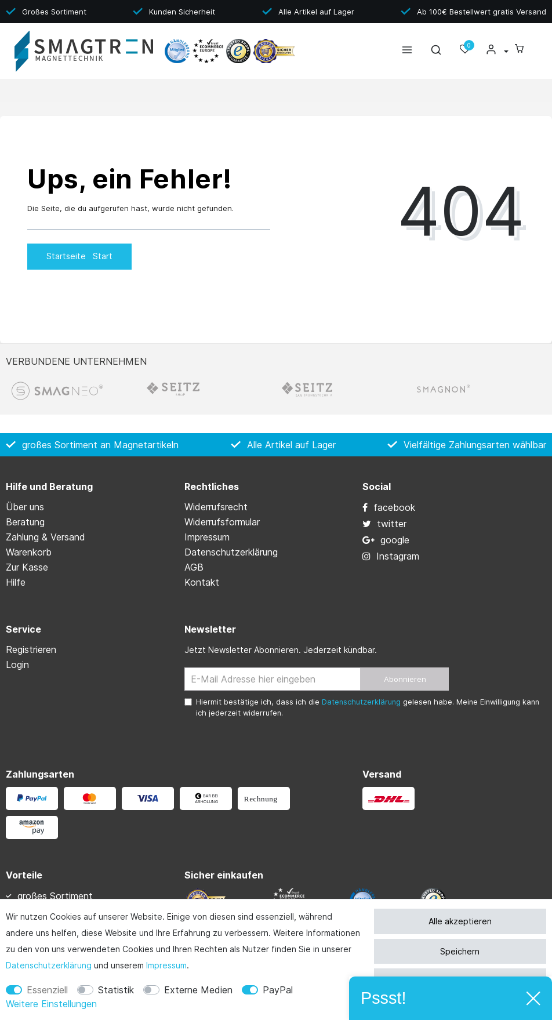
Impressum (166, 965)
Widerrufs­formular (222, 522)
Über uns (25, 507)
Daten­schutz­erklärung (49, 965)
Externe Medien (198, 990)
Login (17, 664)
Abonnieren (405, 679)
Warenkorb (29, 552)
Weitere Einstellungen (51, 1004)
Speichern (460, 951)
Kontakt (201, 582)
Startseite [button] (79, 256)
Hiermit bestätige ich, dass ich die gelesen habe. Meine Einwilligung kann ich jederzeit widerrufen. (367, 707)
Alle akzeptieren (460, 921)
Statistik (116, 990)
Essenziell (47, 990)
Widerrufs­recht (216, 507)
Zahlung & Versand (45, 537)
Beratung (25, 522)
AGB (194, 567)
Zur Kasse (27, 567)
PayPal (278, 990)
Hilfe (16, 582)
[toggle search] (436, 52)
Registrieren (31, 649)
